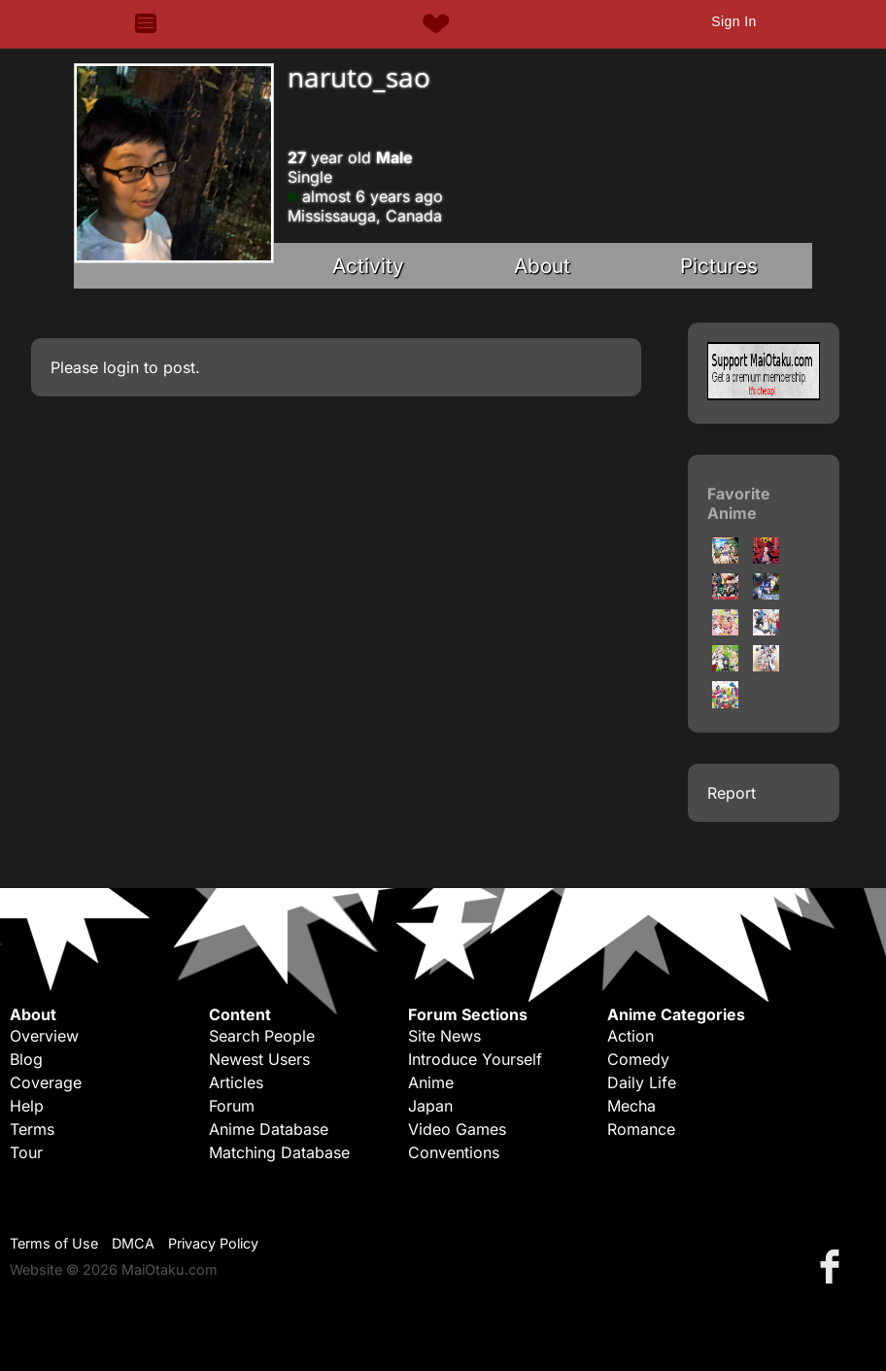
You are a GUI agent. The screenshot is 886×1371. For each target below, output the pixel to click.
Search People (262, 1035)
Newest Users (259, 1059)
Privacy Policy (213, 1243)
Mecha (631, 1105)
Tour (26, 1152)
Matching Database (279, 1152)
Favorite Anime (738, 503)
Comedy (638, 1059)
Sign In (733, 21)
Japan (430, 1105)
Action (630, 1035)
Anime (431, 1082)
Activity (368, 266)
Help (27, 1105)
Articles (236, 1082)
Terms (32, 1129)
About (542, 266)
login (121, 367)
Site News (444, 1035)
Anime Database (268, 1129)
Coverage (46, 1082)
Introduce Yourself (475, 1059)
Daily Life (641, 1082)
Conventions (453, 1152)
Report (731, 793)
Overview (44, 1035)
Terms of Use (54, 1243)
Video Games (457, 1129)
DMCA (133, 1243)
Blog (26, 1059)
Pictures (719, 266)
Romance (641, 1129)
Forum (232, 1105)
